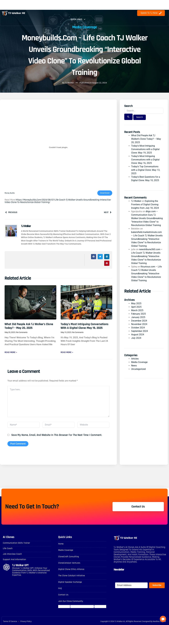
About (79, 6)
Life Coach (7, 548)
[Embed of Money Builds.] (58, 147)
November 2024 (139, 324)
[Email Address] (131, 585)
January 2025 (138, 317)
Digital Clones (44, 6)
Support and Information (14, 559)
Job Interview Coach (12, 554)
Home (61, 543)
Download (104, 193)
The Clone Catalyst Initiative (71, 575)
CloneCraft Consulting (68, 556)
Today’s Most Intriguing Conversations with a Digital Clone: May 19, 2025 (85, 326)
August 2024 (137, 334)
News (134, 365)
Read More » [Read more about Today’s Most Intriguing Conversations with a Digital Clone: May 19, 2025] (67, 352)
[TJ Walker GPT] (6, 567)
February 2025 (138, 313)
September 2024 (139, 331)
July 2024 (136, 338)
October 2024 (138, 327)
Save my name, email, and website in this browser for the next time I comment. (56, 435)
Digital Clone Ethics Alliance (71, 569)
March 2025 (137, 310)
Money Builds (10, 193)
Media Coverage (84, 27)
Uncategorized (138, 369)
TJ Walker (136, 201)
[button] (93, 256)
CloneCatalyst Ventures (69, 563)
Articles (135, 358)
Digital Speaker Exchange (70, 582)
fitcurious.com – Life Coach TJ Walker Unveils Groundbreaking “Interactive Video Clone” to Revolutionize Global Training (146, 273)
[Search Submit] (128, 117)
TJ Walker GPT (20, 565)
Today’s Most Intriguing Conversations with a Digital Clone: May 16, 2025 (145, 159)
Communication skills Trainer (16, 543)
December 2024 (139, 320)
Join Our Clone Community (70, 601)
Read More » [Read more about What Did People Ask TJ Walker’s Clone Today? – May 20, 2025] (11, 352)
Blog (113, 6)
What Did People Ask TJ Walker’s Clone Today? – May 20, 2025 (29, 326)
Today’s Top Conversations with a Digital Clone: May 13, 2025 (145, 170)
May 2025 (136, 303)
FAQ (64, 6)
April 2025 (136, 307)
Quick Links (78, 19)
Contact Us (63, 594)
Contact (95, 6)
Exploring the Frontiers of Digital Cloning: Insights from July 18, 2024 (145, 204)
